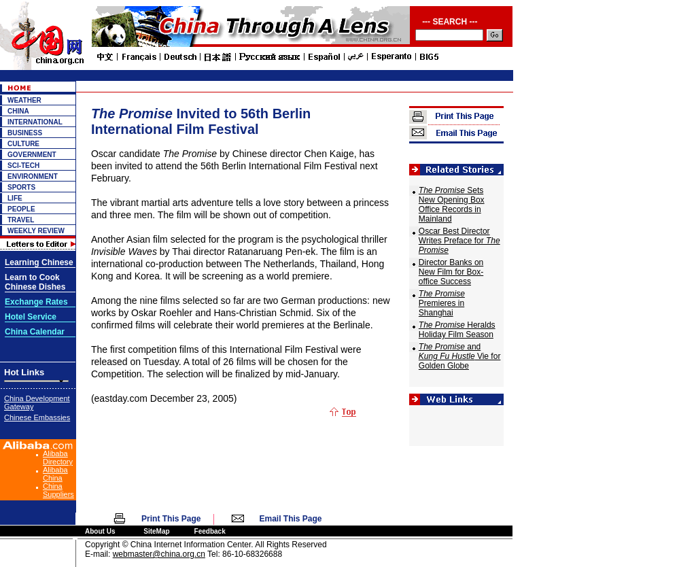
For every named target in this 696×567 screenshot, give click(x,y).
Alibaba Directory (58, 457)
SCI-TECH (23, 165)
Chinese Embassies (37, 417)
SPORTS (21, 187)
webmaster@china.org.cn (159, 554)
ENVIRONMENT (32, 176)
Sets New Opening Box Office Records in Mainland (452, 205)
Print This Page (171, 518)
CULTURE (23, 144)
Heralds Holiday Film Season (457, 329)
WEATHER (24, 100)
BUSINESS (24, 133)
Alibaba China (55, 474)
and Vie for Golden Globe (460, 356)
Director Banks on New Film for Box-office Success (451, 272)
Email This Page (291, 518)
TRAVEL (20, 220)
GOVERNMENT (31, 154)
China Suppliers (58, 490)
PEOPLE (21, 209)
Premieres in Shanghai (442, 303)
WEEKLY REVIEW (36, 231)
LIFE (14, 198)
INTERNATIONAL (35, 122)
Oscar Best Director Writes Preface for (459, 240)
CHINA (18, 111)
